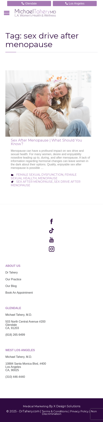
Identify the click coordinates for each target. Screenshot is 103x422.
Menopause (48, 178)
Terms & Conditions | (55, 411)
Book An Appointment (19, 292)
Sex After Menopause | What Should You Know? (46, 142)
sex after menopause (34, 181)
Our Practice (13, 279)
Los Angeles (75, 3)
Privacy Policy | (80, 411)
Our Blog (11, 286)
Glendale (29, 3)
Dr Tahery (11, 272)
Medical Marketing (35, 406)
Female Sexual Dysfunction (39, 174)
